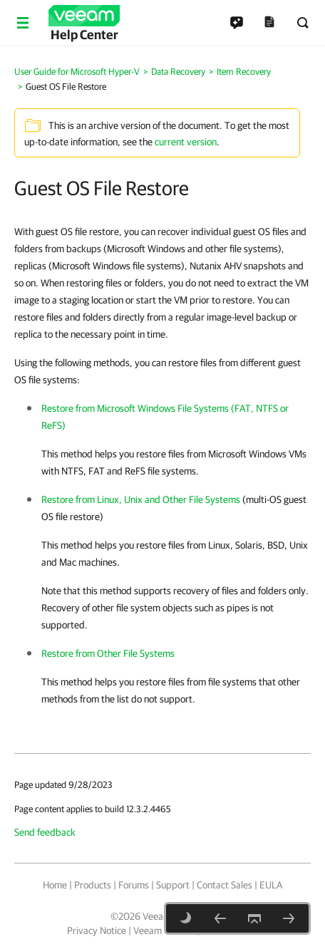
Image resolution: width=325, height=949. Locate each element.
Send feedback (45, 832)
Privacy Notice (96, 930)
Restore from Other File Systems (108, 653)
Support (173, 885)
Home (55, 885)
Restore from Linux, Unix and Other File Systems (140, 499)
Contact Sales (224, 885)
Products (92, 885)
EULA (270, 885)
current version (186, 141)
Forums (133, 885)
